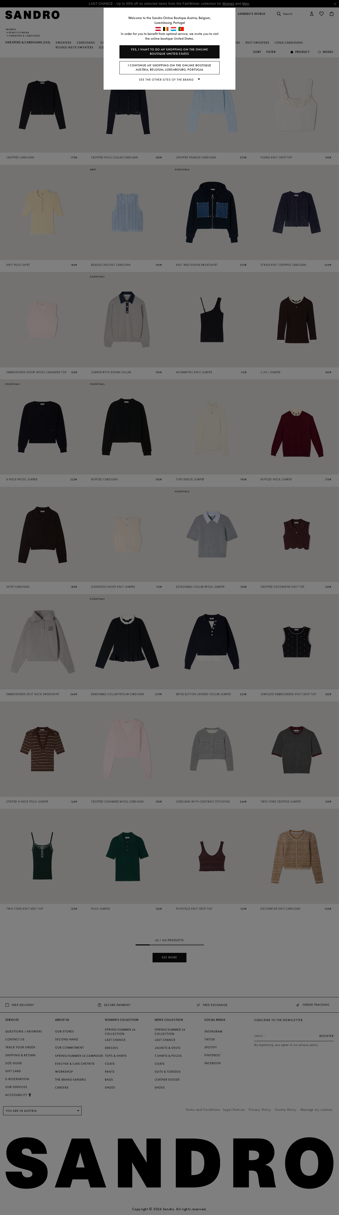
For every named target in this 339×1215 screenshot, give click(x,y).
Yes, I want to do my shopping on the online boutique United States (169, 52)
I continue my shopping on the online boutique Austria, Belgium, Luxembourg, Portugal (169, 67)
